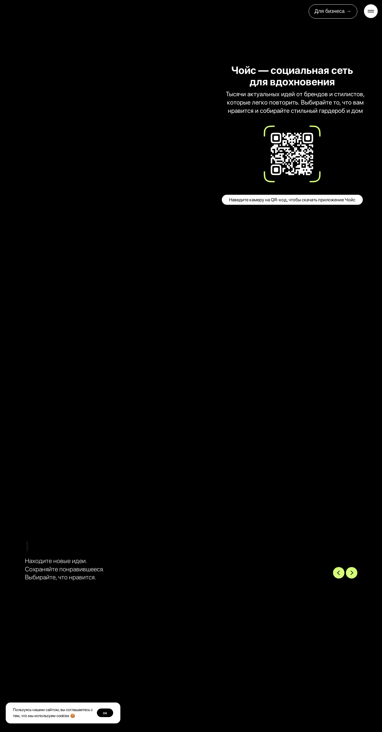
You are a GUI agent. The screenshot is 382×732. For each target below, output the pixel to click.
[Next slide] (351, 572)
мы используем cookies (48, 715)
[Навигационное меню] (371, 11)
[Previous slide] (338, 572)
